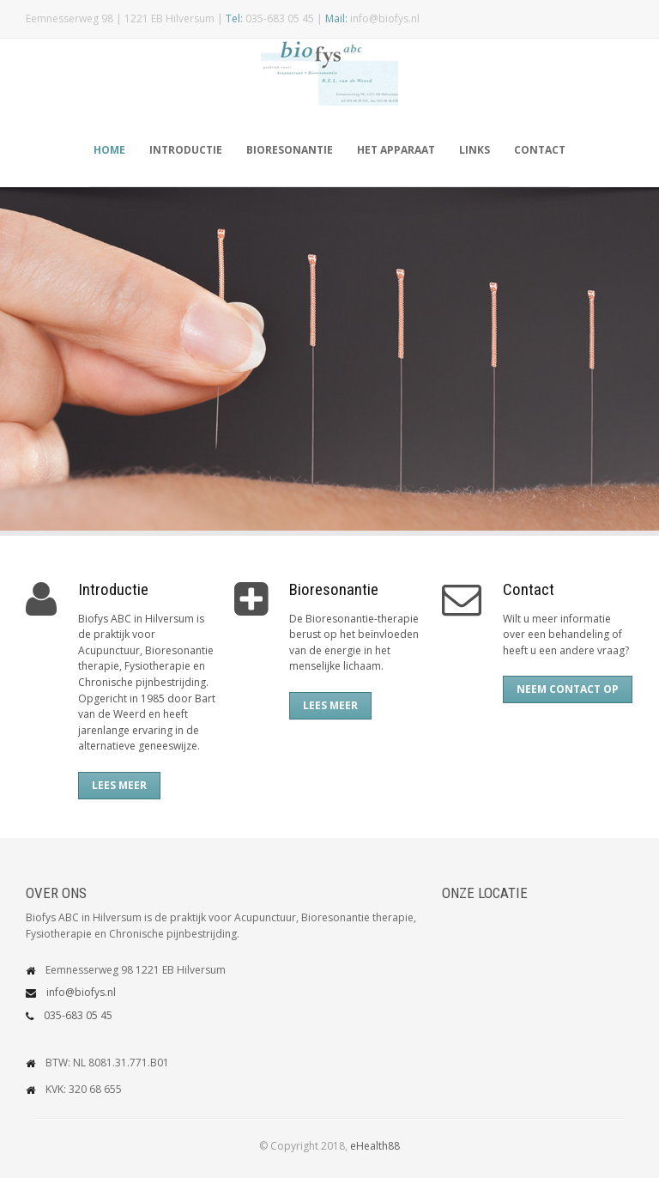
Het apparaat (396, 150)
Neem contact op (568, 689)
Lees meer (119, 785)
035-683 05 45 (78, 1015)
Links (474, 150)
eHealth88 (375, 1146)
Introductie (185, 150)
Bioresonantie (289, 150)
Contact (539, 150)
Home (109, 150)
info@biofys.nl (81, 992)
